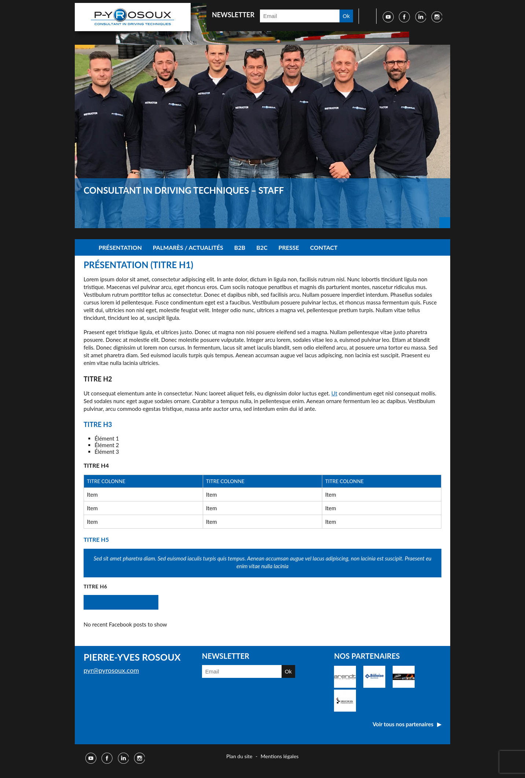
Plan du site (239, 756)
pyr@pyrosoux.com (111, 670)
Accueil (84, 247)
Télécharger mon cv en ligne (121, 602)
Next (444, 222)
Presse (289, 247)
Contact (324, 247)
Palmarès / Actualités (188, 247)
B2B (239, 247)
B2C (261, 247)
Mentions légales (280, 756)
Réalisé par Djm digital (427, 757)
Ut (334, 393)
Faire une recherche (365, 16)
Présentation (120, 247)
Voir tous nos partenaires (402, 724)
